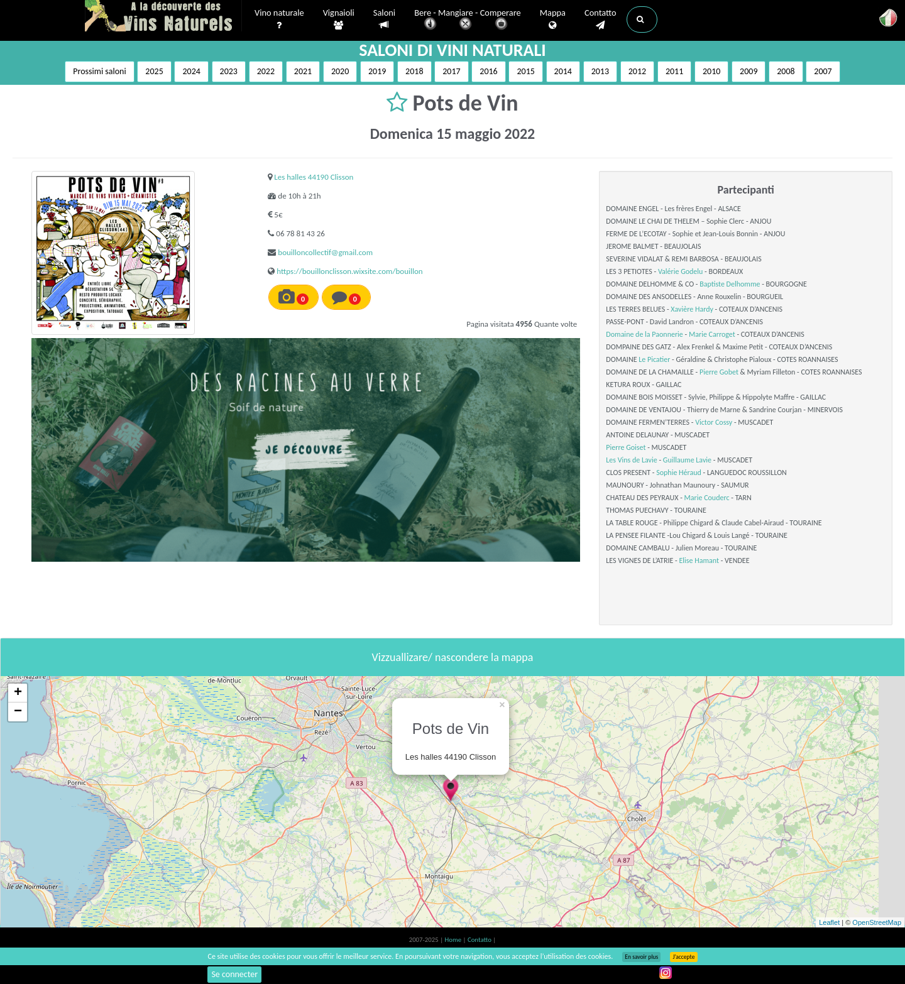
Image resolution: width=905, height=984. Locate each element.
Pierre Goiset (625, 447)
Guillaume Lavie (687, 460)
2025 (154, 71)
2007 (822, 71)
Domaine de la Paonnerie (644, 334)
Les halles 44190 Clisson (313, 177)
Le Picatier (654, 359)
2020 (340, 71)
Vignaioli (338, 19)
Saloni (384, 19)
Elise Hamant (699, 560)
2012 (637, 71)
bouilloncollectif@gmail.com (325, 252)
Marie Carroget (712, 334)
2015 (525, 71)
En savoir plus (641, 957)
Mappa (553, 19)
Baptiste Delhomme (729, 284)
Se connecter (234, 974)
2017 (451, 71)
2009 (748, 71)
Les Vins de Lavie (631, 460)
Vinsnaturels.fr (163, 17)
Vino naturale (279, 19)
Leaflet (829, 922)
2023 (229, 71)
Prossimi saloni (99, 71)
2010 (711, 71)
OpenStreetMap (876, 922)
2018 (414, 71)
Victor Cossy (713, 422)
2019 (377, 71)
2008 (785, 71)
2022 (266, 71)
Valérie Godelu (680, 271)
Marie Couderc (707, 497)
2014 (563, 71)
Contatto (600, 19)
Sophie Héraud (678, 472)
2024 (191, 71)
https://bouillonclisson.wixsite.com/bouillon (349, 271)
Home (454, 940)
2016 (488, 71)
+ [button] (18, 693)
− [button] (18, 711)
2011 (674, 71)
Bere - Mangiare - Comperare (467, 20)
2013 (600, 71)
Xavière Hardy (692, 309)
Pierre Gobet (718, 372)
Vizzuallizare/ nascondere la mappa (453, 657)
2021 (303, 71)
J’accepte (683, 957)
